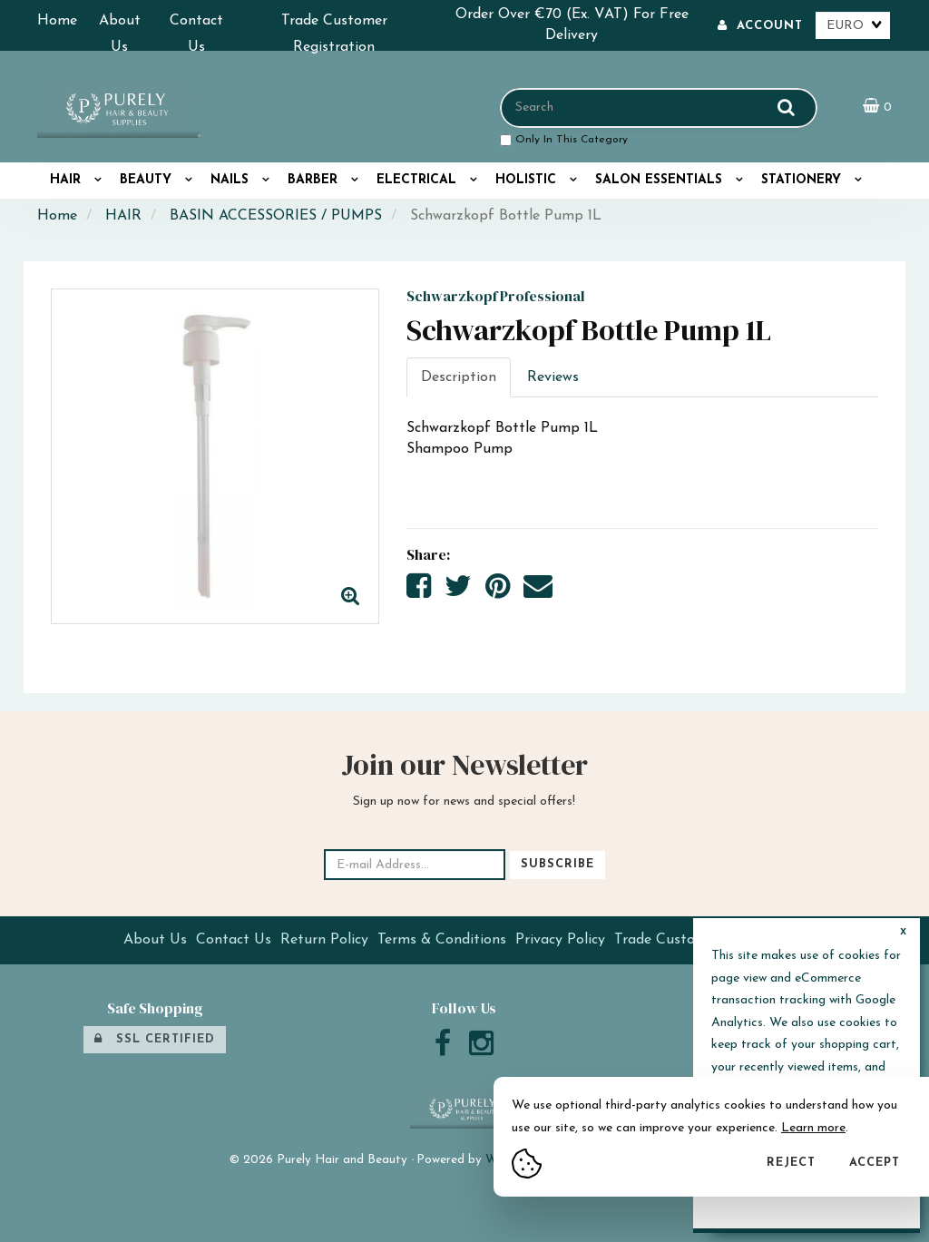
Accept (874, 1163)
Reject (791, 1163)
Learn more (813, 1128)
